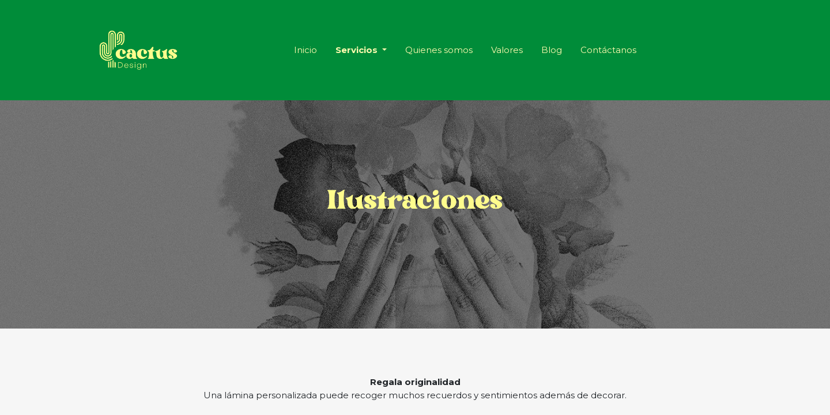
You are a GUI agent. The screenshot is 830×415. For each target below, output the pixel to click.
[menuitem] (305, 50)
